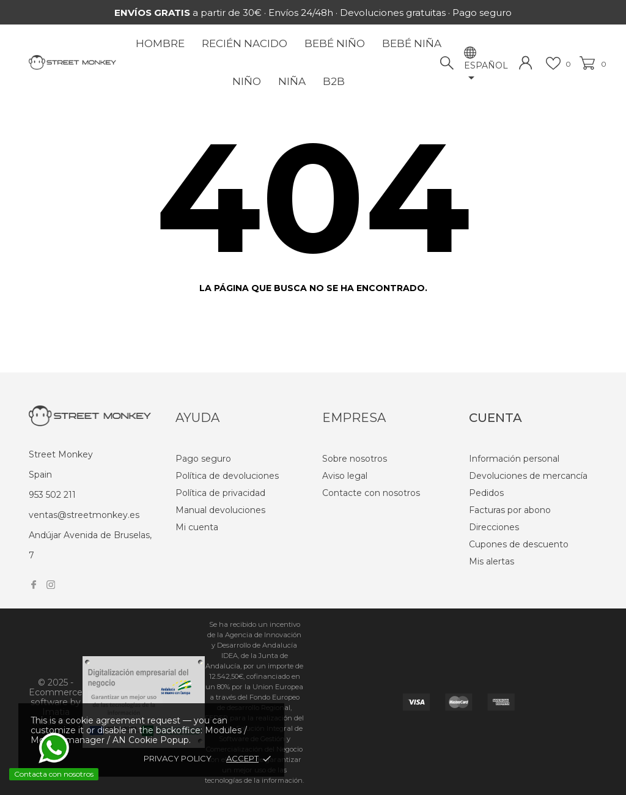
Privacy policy (178, 758)
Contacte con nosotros (371, 492)
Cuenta (495, 417)
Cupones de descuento (519, 544)
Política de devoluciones (227, 475)
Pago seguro (203, 458)
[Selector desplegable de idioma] (486, 73)
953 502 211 (52, 494)
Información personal (514, 458)
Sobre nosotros (354, 458)
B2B (334, 81)
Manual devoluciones (220, 510)
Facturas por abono (510, 510)
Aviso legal (344, 475)
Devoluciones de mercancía (528, 475)
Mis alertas (491, 561)
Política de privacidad (220, 492)
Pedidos (486, 492)
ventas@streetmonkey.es (84, 514)
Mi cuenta (196, 527)
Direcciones (494, 527)
